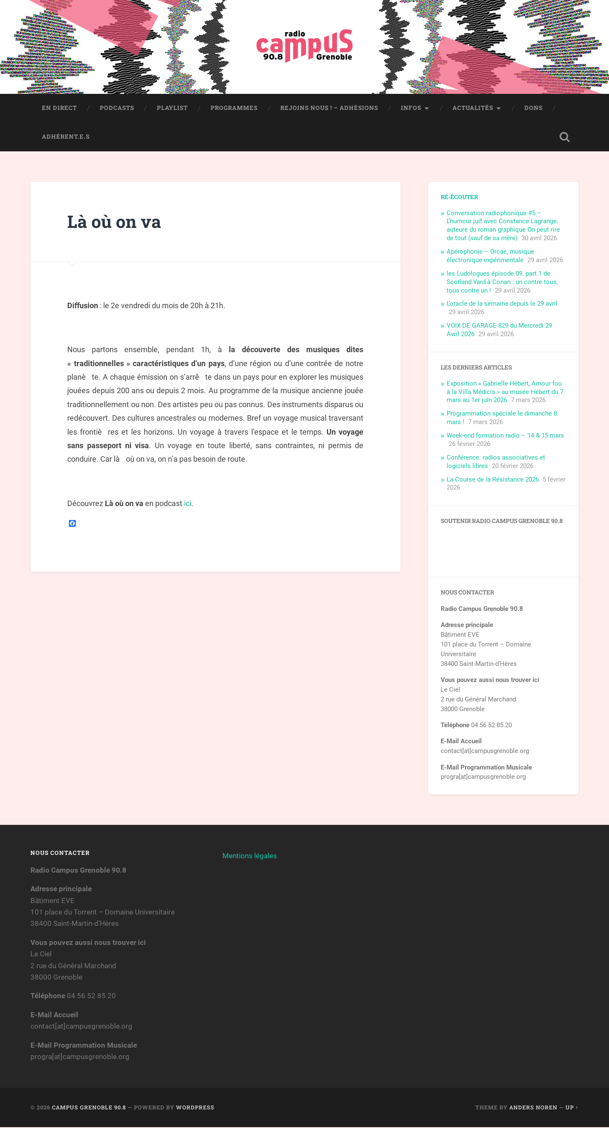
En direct (59, 108)
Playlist (172, 108)
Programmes (234, 108)
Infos (411, 108)
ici (187, 504)
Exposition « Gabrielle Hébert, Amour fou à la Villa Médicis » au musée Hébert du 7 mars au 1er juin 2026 (505, 393)
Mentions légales (249, 856)
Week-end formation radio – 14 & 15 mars (505, 436)
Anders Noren (533, 1108)
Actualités (473, 108)
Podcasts (117, 108)
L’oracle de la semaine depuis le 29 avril (502, 304)
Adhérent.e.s (66, 137)
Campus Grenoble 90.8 (89, 1108)
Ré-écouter (459, 198)
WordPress (195, 1108)
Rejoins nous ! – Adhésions (329, 108)
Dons (533, 108)
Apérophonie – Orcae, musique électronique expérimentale (490, 257)
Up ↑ (572, 1108)
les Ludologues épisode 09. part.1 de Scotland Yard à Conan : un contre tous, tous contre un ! (502, 283)
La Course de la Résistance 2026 (493, 480)
